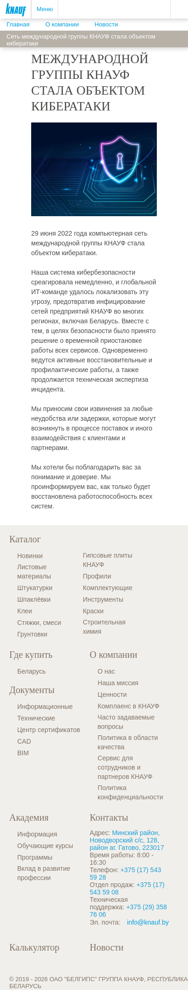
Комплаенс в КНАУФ (129, 706)
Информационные (45, 706)
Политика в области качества (128, 742)
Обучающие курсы (45, 845)
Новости (107, 947)
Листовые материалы (34, 571)
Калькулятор (34, 947)
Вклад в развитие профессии (43, 873)
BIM (23, 753)
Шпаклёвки (34, 599)
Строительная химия (104, 626)
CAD (24, 741)
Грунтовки (32, 634)
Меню (44, 9)
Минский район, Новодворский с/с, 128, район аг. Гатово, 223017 (127, 840)
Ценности (112, 694)
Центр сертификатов (48, 729)
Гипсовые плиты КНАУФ (107, 560)
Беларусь (31, 671)
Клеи (24, 611)
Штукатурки (34, 587)
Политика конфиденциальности (130, 792)
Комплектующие (108, 587)
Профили (97, 576)
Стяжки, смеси (39, 622)
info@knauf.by (148, 922)
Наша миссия (118, 683)
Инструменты (103, 599)
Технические (36, 718)
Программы (35, 857)
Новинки (30, 555)
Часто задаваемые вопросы (126, 722)
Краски (93, 611)
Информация (37, 834)
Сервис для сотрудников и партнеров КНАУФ (125, 767)
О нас (106, 671)
